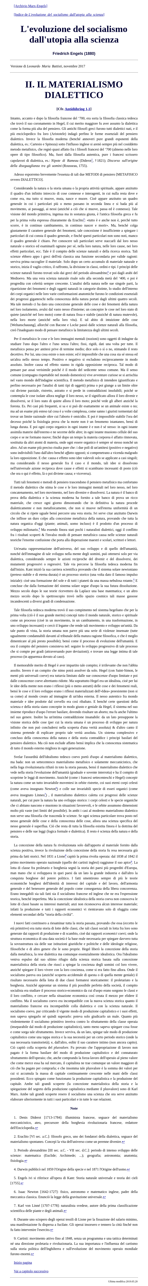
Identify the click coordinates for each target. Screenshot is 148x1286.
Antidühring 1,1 (77, 109)
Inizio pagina (23, 1262)
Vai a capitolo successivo (31, 1271)
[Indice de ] (59, 14)
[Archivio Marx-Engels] (30, 6)
